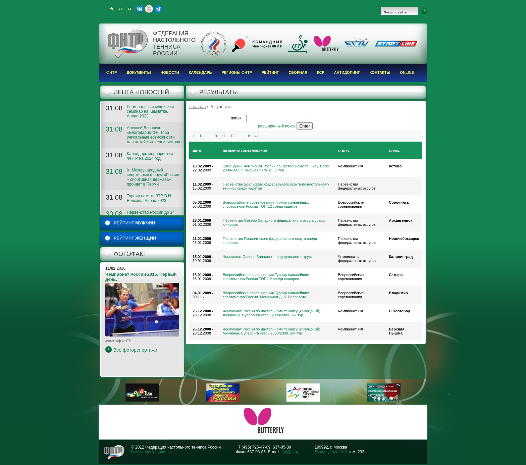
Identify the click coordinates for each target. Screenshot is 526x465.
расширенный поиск (277, 126)
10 (215, 136)
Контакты (380, 72)
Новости (170, 72)
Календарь (200, 72)
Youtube (149, 9)
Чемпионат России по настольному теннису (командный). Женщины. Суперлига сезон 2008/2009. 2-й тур (272, 313)
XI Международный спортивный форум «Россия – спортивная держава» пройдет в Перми (153, 177)
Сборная (297, 72)
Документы (138, 72)
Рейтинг (270, 72)
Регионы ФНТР (236, 72)
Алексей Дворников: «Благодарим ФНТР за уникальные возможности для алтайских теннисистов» (153, 134)
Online (407, 72)
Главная (197, 106)
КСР (320, 72)
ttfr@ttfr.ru (290, 452)
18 (248, 136)
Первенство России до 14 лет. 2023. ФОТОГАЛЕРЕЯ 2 (153, 214)
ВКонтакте (140, 9)
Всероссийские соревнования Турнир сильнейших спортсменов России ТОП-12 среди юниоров (266, 277)
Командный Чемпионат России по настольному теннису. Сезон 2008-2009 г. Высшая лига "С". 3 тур (276, 168)
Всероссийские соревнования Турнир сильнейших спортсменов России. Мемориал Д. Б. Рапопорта (266, 295)
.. (207, 136)
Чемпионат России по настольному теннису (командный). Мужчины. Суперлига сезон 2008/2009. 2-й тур (272, 331)
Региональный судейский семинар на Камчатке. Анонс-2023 (150, 111)
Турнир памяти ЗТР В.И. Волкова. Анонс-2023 (149, 198)
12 (232, 136)
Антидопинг (347, 72)
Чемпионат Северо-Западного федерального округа (267, 257)
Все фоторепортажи (135, 350)
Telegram (158, 9)
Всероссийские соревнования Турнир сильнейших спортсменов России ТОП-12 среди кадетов (266, 204)
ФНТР (111, 72)
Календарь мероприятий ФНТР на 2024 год (150, 156)
